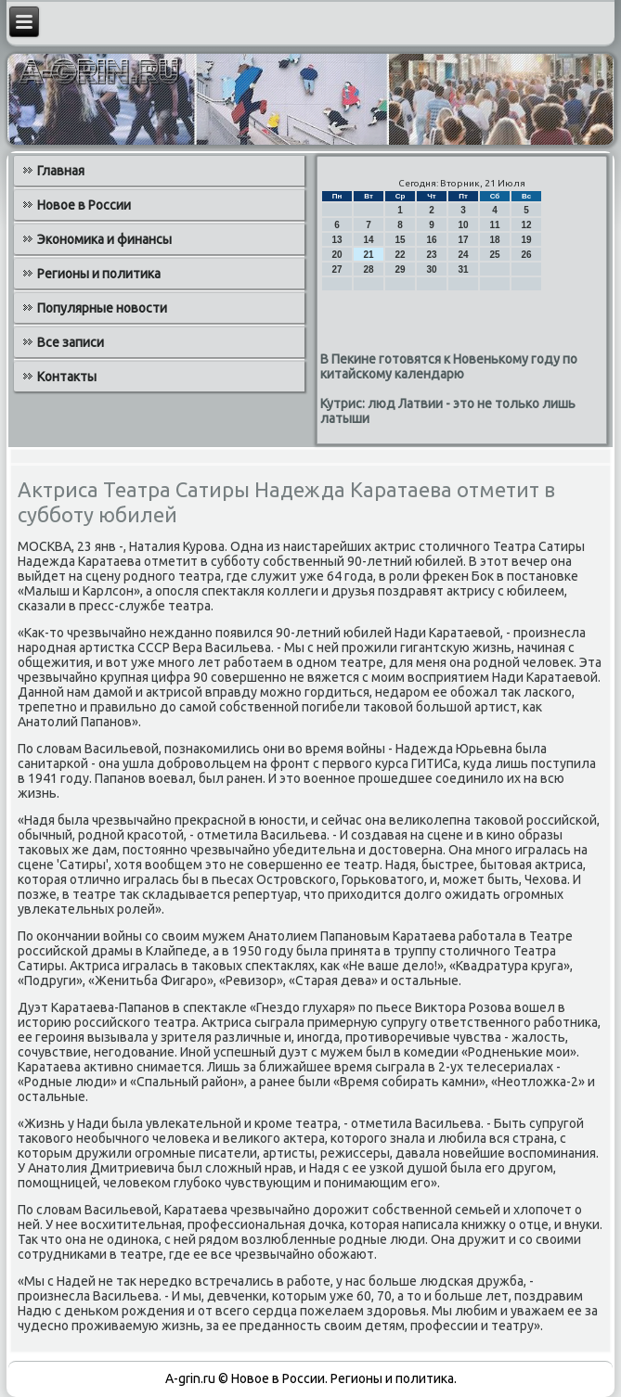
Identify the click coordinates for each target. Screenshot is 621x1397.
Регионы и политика (99, 273)
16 (431, 240)
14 (368, 240)
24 (463, 255)
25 (494, 255)
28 (368, 269)
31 (463, 269)
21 (368, 255)
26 (526, 255)
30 (431, 269)
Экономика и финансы (104, 239)
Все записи (70, 342)
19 (526, 240)
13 (336, 240)
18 (494, 240)
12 (526, 225)
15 (400, 240)
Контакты (67, 376)
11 (494, 225)
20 (336, 255)
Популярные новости (102, 308)
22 (400, 255)
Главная (60, 170)
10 (463, 225)
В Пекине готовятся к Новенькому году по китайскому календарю (448, 366)
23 (431, 255)
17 (463, 240)
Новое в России (84, 205)
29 (400, 269)
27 (336, 269)
